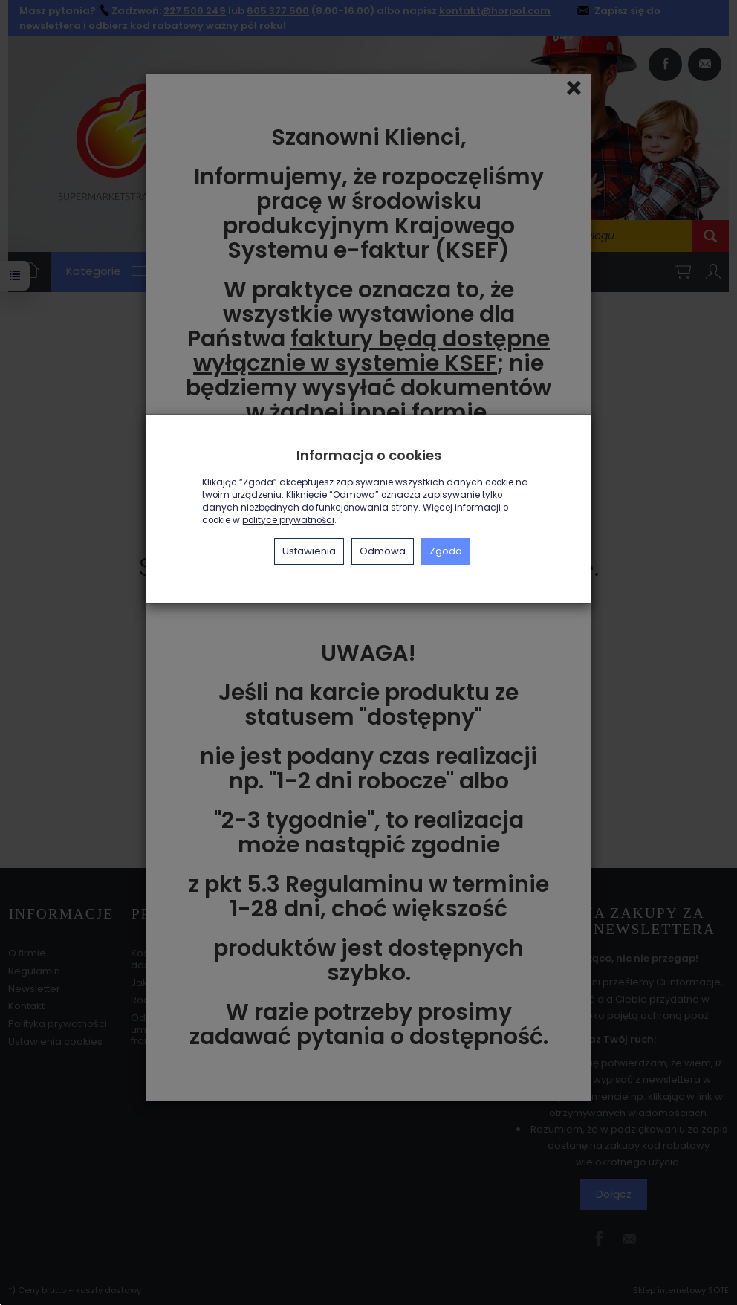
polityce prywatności (288, 520)
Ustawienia (309, 551)
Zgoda (445, 551)
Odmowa (383, 551)
